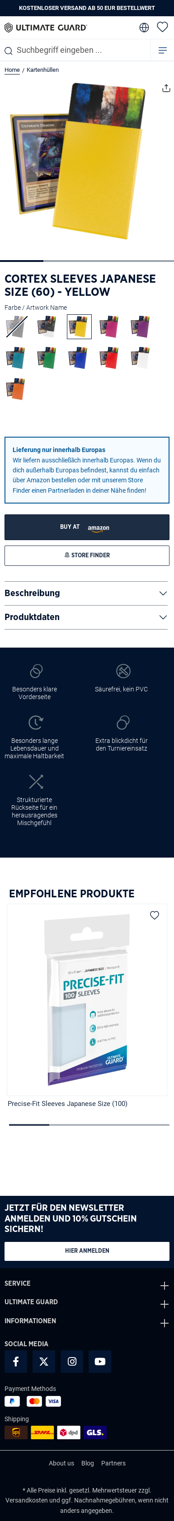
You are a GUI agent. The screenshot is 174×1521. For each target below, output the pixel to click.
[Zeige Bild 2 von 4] (65, 261)
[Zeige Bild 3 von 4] (108, 261)
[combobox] (75, 50)
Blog (87, 1463)
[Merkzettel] (162, 26)
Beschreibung (32, 593)
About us (61, 1463)
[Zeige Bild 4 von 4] (152, 261)
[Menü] (163, 50)
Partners (113, 1463)
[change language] (143, 28)
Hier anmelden (87, 1251)
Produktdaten (32, 617)
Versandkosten (26, 1500)
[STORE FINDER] (87, 527)
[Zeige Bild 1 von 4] (21, 261)
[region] (87, 1007)
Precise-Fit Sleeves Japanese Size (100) (67, 1104)
